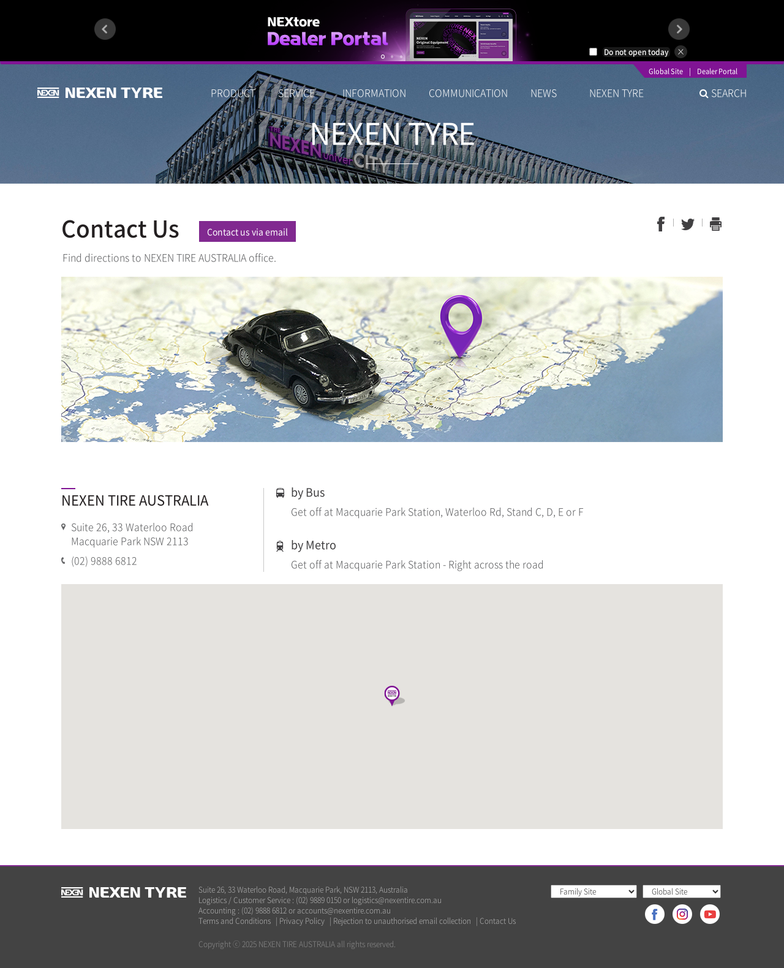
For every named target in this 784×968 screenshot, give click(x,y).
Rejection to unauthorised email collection (402, 921)
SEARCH (723, 92)
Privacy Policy (302, 921)
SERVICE (299, 92)
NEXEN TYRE (616, 92)
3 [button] (401, 56)
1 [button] (383, 56)
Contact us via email (247, 231)
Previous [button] (105, 29)
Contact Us (498, 921)
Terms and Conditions (234, 921)
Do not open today (636, 52)
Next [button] (679, 29)
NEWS (548, 92)
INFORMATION (374, 92)
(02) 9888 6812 (104, 560)
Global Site (666, 72)
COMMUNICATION (468, 92)
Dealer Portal (717, 72)
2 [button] (392, 56)
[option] (392, 30)
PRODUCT (233, 92)
